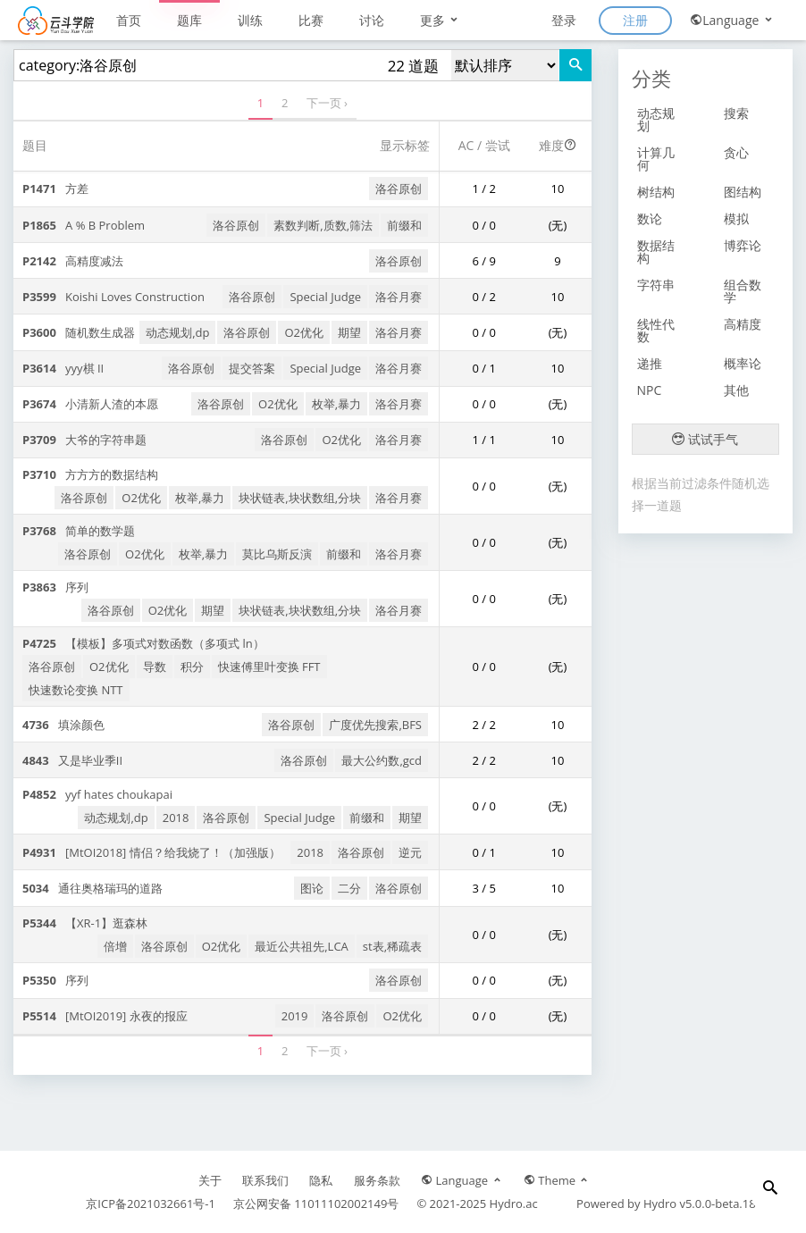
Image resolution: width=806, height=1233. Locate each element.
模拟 (736, 218)
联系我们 (265, 1180)
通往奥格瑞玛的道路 (92, 888)
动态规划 (656, 119)
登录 (563, 20)
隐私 (320, 1180)
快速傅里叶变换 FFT (269, 666)
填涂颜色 (63, 725)
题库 (189, 20)
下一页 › (327, 103)
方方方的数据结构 (90, 474)
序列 (55, 587)
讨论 (371, 20)
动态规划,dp (177, 332)
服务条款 (377, 1180)
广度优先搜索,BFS (375, 725)
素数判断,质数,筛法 (323, 225)
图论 (311, 888)
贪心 (736, 152)
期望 (349, 332)
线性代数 (656, 330)
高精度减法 (72, 261)
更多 (440, 20)
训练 (250, 20)
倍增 (115, 946)
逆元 (410, 852)
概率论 (742, 363)
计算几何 (656, 158)
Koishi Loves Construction (113, 297)
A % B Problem (83, 225)
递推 (649, 363)
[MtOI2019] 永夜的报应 (105, 1016)
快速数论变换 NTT (76, 690)
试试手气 (705, 439)
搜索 (736, 113)
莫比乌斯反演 (277, 554)
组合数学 (742, 291)
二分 (349, 888)
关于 (210, 1180)
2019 (294, 1016)
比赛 (310, 20)
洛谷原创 (398, 188)
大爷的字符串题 (84, 440)
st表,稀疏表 (392, 946)
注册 (635, 20)
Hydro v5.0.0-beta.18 (699, 1203)
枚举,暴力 (336, 404)
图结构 (742, 191)
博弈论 (742, 245)
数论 (649, 218)
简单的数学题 (78, 531)
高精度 (742, 323)
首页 (128, 20)
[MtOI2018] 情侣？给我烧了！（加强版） (151, 852)
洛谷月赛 (398, 297)
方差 (55, 188)
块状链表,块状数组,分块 (300, 498)
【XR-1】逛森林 (84, 923)
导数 (154, 666)
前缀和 (404, 225)
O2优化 (303, 332)
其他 (736, 390)
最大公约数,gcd (381, 760)
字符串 (656, 284)
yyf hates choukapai (97, 794)
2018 (176, 817)
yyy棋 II (63, 368)
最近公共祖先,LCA (301, 946)
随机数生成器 (78, 332)
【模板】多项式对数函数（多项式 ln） (143, 643)
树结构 (656, 191)
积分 (192, 666)
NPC (649, 390)
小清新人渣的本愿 (90, 404)
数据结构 (656, 251)
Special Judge (325, 297)
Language (732, 20)
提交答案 (252, 368)
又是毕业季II (72, 760)
